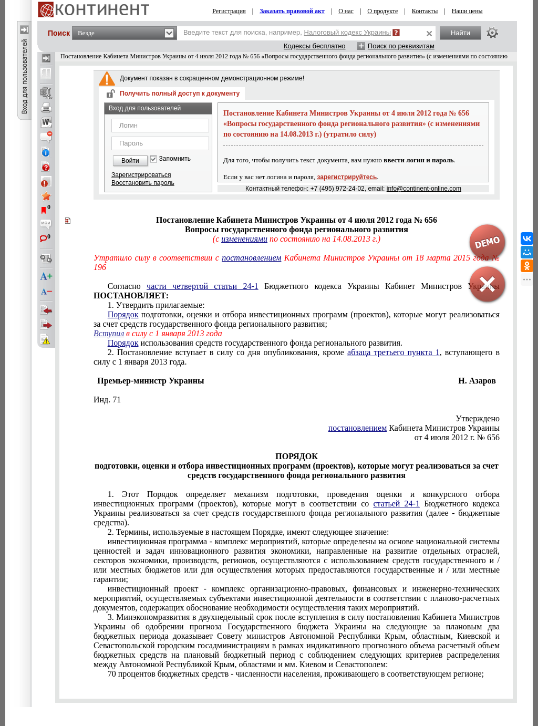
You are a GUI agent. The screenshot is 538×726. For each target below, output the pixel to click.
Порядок (123, 314)
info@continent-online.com (424, 188)
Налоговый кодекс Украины (347, 32)
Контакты (425, 11)
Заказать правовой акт (292, 11)
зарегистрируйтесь (347, 177)
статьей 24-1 (396, 503)
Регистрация (229, 11)
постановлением (251, 257)
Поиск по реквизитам (401, 46)
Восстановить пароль (142, 182)
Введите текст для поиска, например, (287, 32)
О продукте (382, 11)
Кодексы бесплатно (315, 46)
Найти (460, 33)
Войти (130, 160)
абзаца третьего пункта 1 (393, 352)
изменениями (244, 238)
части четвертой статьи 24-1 (202, 286)
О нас (346, 11)
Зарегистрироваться (141, 175)
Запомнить (175, 158)
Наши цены (467, 11)
